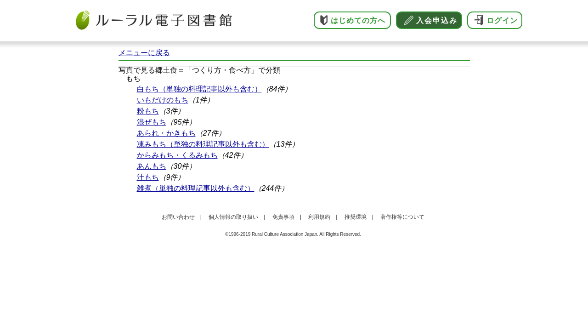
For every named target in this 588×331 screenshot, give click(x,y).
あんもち (151, 166)
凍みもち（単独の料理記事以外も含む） (203, 144)
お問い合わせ (178, 217)
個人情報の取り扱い (233, 217)
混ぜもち (151, 122)
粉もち (148, 111)
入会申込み (437, 20)
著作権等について (402, 217)
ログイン (502, 20)
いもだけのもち (162, 100)
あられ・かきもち (166, 133)
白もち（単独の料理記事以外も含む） (199, 89)
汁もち (148, 177)
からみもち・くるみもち (177, 155)
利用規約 (319, 217)
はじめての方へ (358, 20)
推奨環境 (356, 217)
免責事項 (283, 217)
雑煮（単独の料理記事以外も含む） (195, 188)
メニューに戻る (144, 53)
